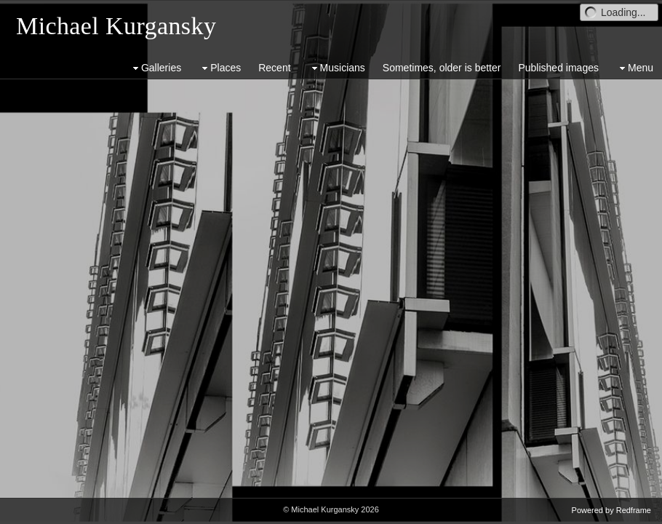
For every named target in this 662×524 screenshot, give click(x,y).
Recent (274, 68)
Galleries (155, 68)
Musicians (336, 68)
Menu (634, 68)
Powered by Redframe (611, 510)
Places (220, 68)
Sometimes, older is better (442, 68)
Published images (558, 68)
